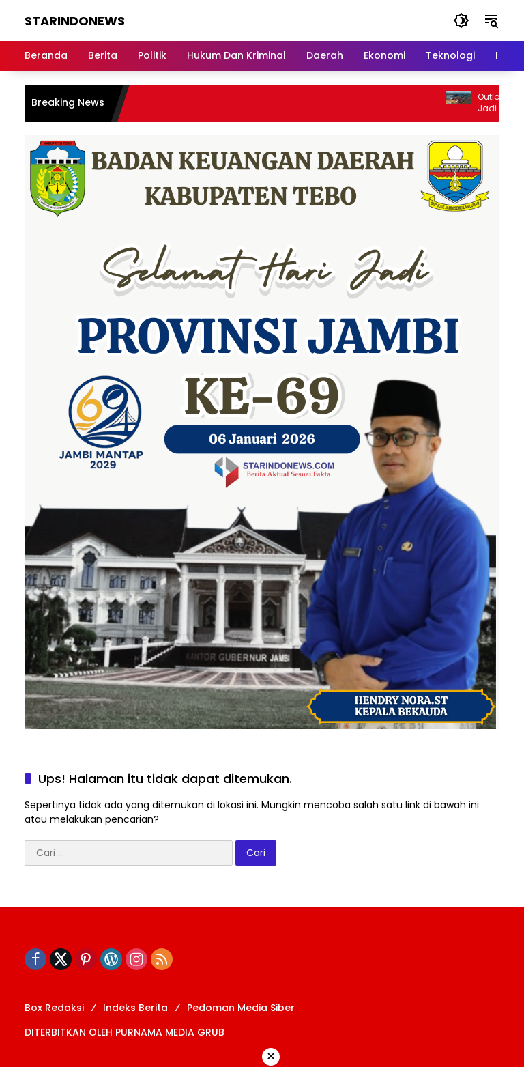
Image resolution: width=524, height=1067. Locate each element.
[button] (461, 20)
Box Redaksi (54, 1007)
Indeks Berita (135, 1007)
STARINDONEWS (75, 20)
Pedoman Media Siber (241, 1007)
